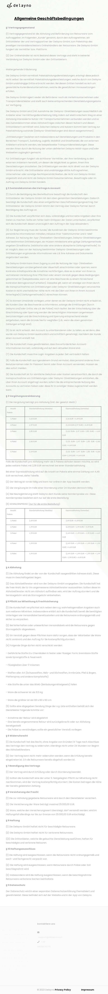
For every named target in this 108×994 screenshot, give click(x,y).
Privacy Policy (63, 989)
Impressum (87, 989)
